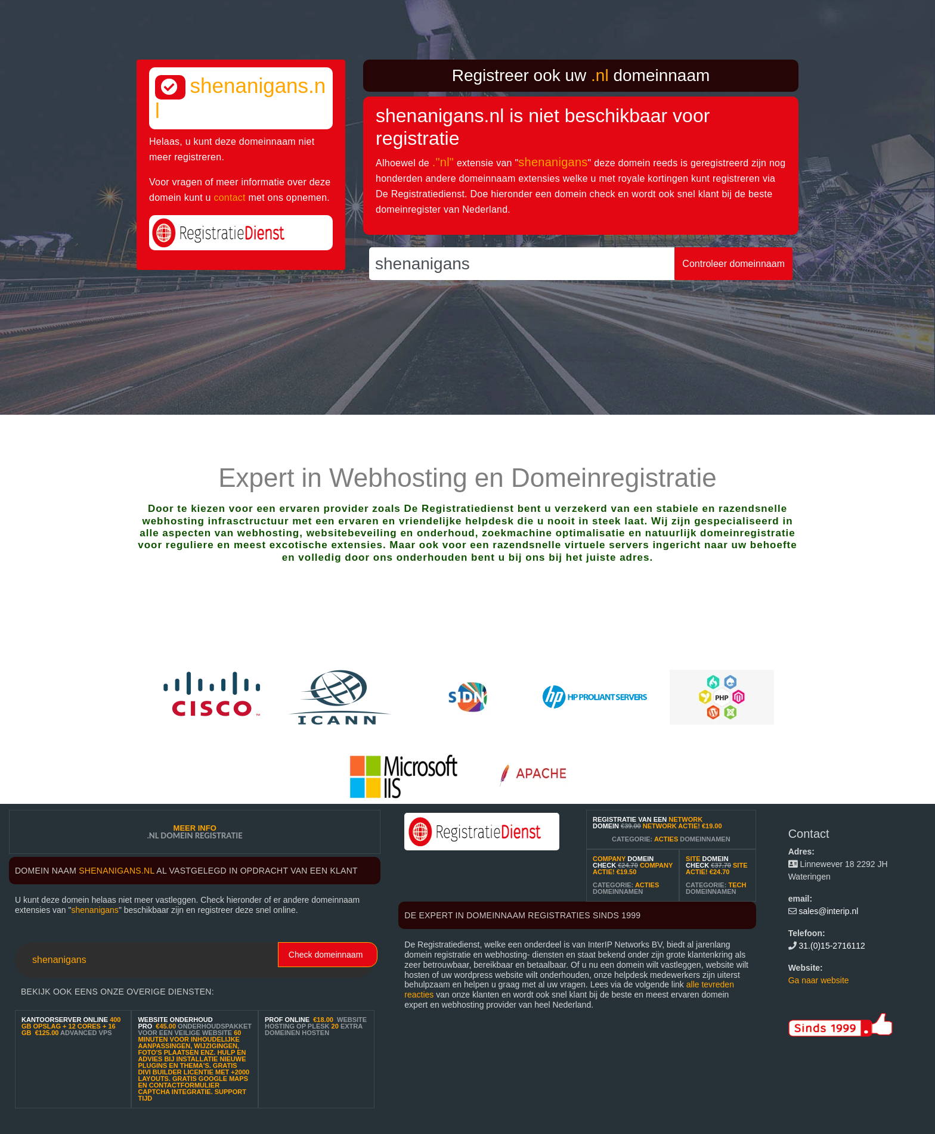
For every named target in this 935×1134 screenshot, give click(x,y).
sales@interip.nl (829, 911)
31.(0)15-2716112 (832, 945)
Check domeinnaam (326, 954)
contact (229, 197)
